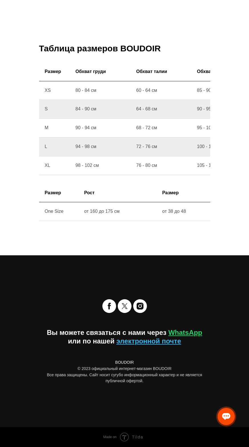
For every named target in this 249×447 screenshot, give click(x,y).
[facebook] (109, 306)
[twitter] (124, 306)
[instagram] (140, 306)
